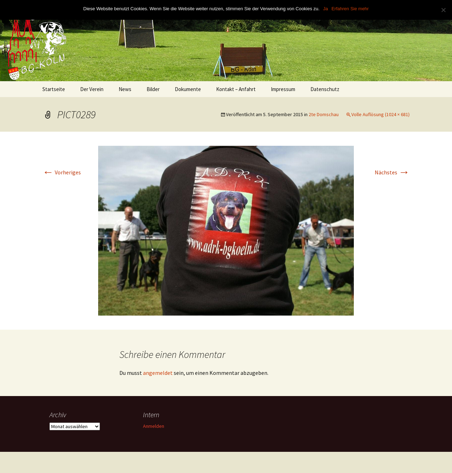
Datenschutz (324, 89)
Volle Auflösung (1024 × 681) (380, 114)
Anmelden (153, 426)
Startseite (53, 89)
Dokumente (188, 89)
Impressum (283, 89)
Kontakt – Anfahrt (236, 89)
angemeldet (158, 372)
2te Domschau (324, 114)
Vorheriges (61, 172)
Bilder (153, 89)
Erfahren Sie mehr (350, 8)
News (125, 89)
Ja (325, 8)
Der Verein (91, 89)
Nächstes (392, 172)
